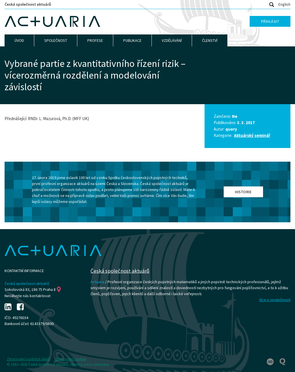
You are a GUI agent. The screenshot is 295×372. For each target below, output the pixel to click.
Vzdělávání (172, 40)
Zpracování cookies (70, 359)
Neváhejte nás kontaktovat (27, 295)
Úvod (19, 40)
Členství (209, 40)
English (284, 4)
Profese (95, 40)
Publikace (132, 40)
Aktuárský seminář (252, 135)
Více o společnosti (274, 299)
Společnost (55, 40)
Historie (243, 191)
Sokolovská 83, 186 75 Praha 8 (33, 289)
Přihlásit (270, 21)
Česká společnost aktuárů (28, 4)
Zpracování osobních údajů (28, 359)
